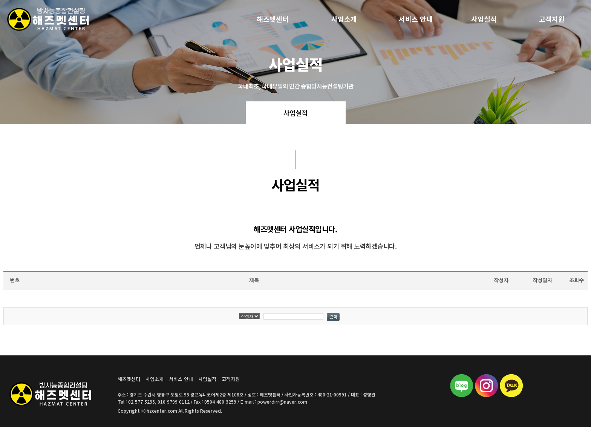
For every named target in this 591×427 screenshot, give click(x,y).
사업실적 (484, 19)
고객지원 (552, 19)
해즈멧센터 (273, 19)
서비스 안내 (416, 19)
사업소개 (344, 19)
